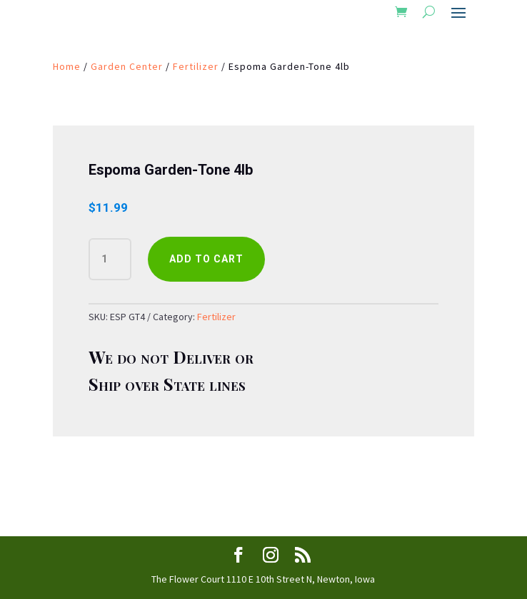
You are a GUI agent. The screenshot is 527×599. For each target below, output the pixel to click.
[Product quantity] (110, 259)
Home (67, 66)
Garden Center (127, 66)
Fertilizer (196, 66)
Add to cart (206, 259)
